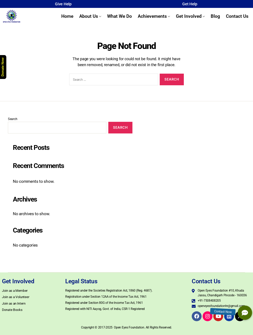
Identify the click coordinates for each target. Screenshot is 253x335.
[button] (245, 312)
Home (67, 16)
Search (12, 119)
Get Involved (190, 16)
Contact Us (237, 16)
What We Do (119, 16)
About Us (90, 16)
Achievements (154, 16)
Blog (215, 16)
